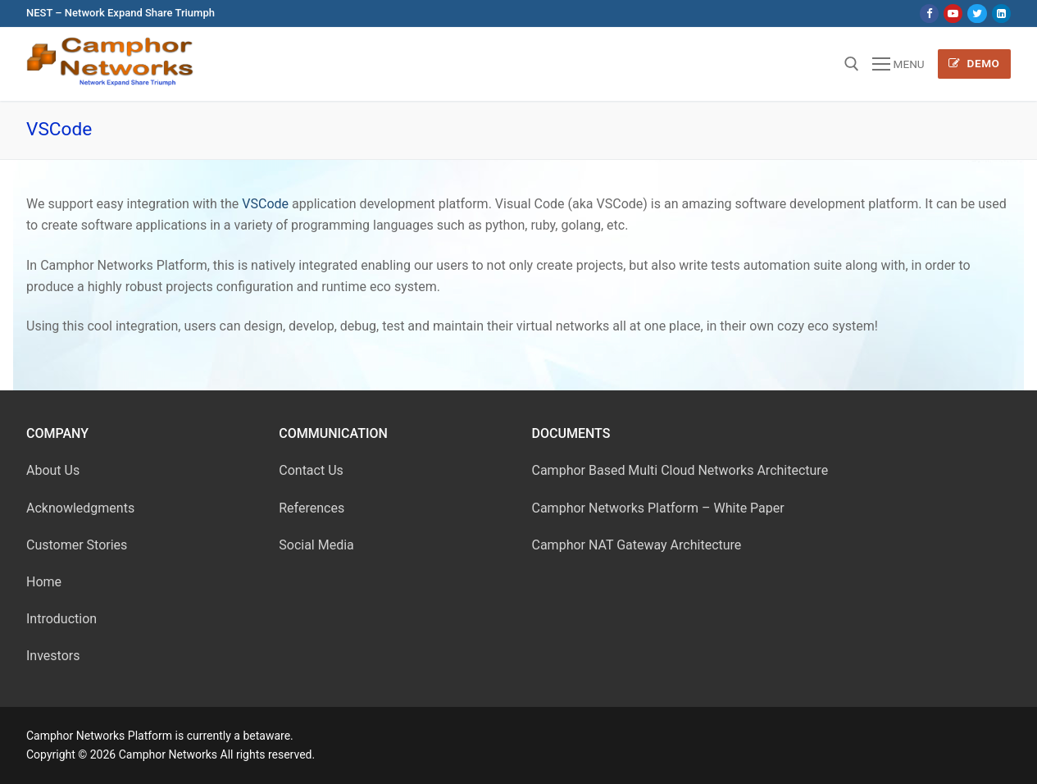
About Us (53, 470)
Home (43, 582)
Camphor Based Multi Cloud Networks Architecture (680, 470)
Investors (53, 655)
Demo (973, 63)
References (311, 508)
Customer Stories (76, 545)
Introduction (61, 619)
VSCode (265, 204)
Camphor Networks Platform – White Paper (658, 508)
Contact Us (311, 470)
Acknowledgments (80, 508)
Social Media (316, 545)
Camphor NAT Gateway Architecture (637, 545)
